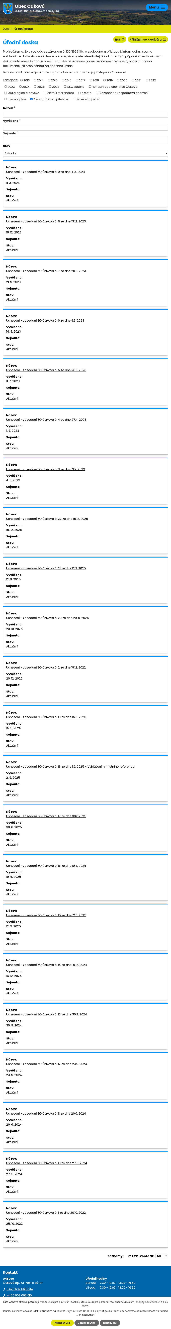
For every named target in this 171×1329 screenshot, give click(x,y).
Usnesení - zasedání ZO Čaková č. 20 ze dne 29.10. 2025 (47, 618)
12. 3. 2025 (13, 926)
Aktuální (12, 200)
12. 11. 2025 (13, 579)
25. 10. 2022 (14, 1224)
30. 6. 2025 (14, 827)
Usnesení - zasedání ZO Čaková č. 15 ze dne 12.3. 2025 (46, 915)
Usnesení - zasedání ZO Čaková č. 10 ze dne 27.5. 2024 (46, 1163)
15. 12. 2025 (14, 530)
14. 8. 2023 (13, 331)
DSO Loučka (75, 86)
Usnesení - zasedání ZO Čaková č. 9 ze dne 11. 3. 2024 (45, 172)
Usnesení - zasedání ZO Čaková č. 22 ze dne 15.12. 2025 (47, 519)
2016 (68, 80)
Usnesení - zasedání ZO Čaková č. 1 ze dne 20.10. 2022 (46, 1213)
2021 (138, 80)
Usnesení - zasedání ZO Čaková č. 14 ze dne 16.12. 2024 (46, 965)
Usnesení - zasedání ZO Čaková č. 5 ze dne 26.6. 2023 (46, 370)
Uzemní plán (17, 99)
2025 (41, 86)
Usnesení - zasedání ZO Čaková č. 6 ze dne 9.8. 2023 (45, 320)
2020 (123, 80)
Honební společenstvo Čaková (114, 86)
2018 (96, 80)
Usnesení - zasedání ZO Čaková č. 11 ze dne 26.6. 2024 (46, 1113)
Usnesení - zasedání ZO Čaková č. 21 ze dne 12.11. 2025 (46, 568)
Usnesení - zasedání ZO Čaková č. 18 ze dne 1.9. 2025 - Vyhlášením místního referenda (70, 766)
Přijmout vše (62, 1322)
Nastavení (110, 1322)
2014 (40, 80)
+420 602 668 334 (20, 1289)
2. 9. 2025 (13, 777)
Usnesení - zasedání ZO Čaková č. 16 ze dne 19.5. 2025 (46, 866)
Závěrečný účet (88, 99)
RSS (120, 39)
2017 (82, 80)
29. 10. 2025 (14, 629)
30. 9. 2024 (14, 1025)
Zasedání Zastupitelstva (51, 99)
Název (8, 108)
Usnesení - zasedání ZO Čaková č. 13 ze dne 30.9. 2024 (46, 1014)
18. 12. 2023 (14, 232)
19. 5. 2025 (13, 877)
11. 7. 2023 (13, 381)
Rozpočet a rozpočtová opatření (124, 93)
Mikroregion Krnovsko (23, 93)
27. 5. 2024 (14, 1174)
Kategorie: (10, 80)
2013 (26, 80)
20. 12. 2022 (14, 678)
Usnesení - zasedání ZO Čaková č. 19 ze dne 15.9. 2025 (46, 717)
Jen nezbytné (87, 1322)
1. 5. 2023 (12, 431)
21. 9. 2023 (13, 282)
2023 (11, 86)
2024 (26, 86)
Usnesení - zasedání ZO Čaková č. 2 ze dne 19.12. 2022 (46, 667)
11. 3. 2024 (13, 183)
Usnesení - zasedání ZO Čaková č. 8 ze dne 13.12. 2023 (46, 221)
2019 (109, 80)
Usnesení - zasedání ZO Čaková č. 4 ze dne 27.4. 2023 (46, 420)
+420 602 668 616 (19, 1295)
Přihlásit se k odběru (148, 39)
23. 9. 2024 (14, 1075)
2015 (54, 80)
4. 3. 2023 (13, 480)
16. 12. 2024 (14, 976)
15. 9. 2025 (13, 728)
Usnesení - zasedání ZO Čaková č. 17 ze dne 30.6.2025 (46, 816)
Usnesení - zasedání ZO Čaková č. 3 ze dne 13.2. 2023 (45, 469)
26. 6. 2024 (14, 1124)
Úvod (6, 29)
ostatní (86, 93)
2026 (55, 86)
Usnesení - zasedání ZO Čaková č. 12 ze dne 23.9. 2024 (46, 1064)
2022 (152, 80)
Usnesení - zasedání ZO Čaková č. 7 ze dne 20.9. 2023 (46, 271)
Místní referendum (60, 93)
